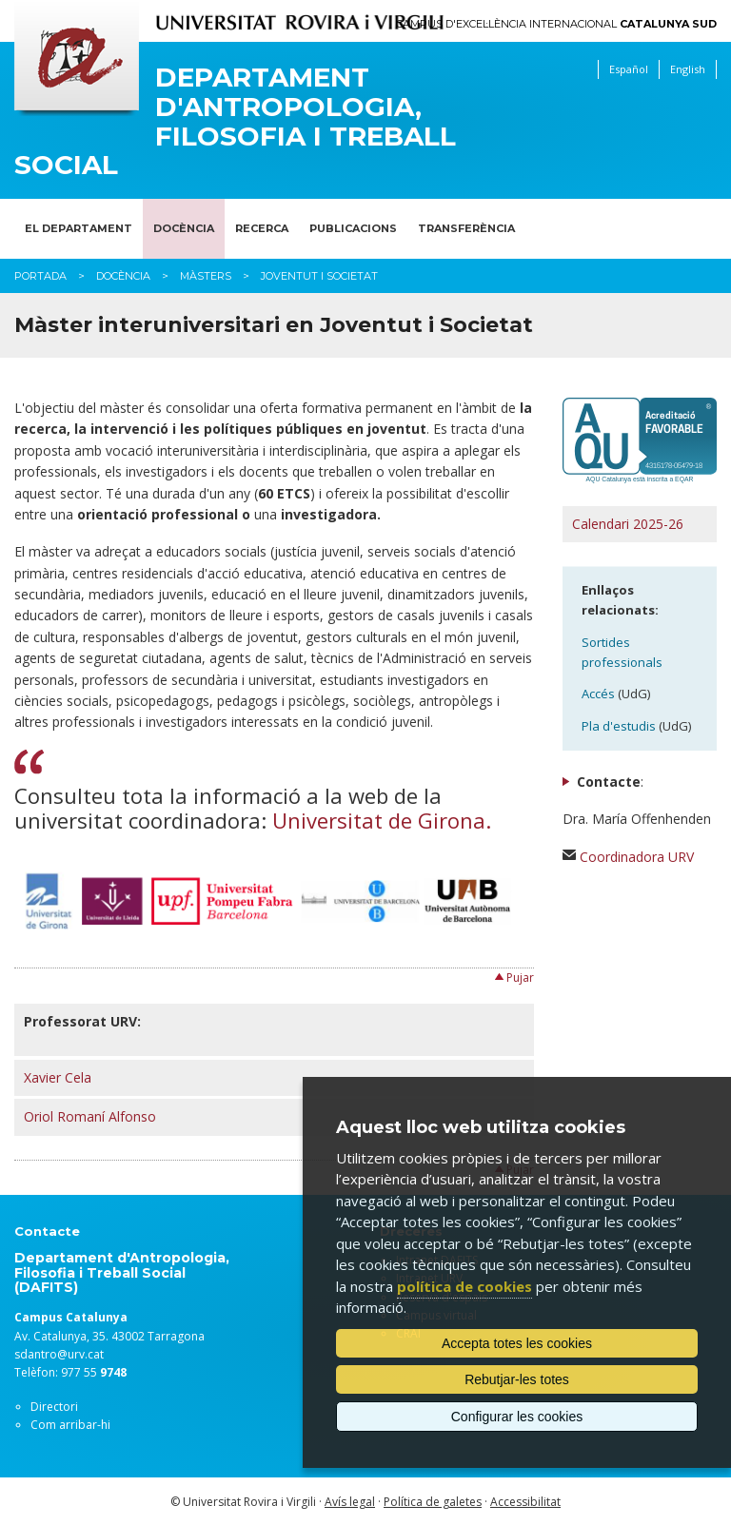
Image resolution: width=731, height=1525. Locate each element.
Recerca (261, 228)
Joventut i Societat (319, 276)
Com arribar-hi (70, 1425)
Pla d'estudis (619, 725)
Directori (54, 1406)
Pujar (520, 977)
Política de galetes (433, 1502)
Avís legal (350, 1502)
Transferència (466, 228)
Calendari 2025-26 (627, 524)
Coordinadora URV (637, 857)
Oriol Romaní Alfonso (90, 1116)
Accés (598, 693)
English (687, 69)
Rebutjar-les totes (516, 1379)
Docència (183, 228)
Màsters (205, 276)
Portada (40, 276)
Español (628, 69)
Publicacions (353, 228)
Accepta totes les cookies (517, 1343)
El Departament (78, 228)
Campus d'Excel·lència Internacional (556, 24)
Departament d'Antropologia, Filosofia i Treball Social (235, 121)
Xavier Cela (57, 1077)
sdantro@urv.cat (59, 1354)
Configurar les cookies (517, 1416)
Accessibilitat (525, 1502)
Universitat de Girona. (381, 820)
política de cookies (464, 1286)
